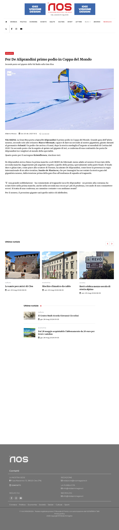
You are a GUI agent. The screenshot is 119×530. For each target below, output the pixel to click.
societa (82, 283)
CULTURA (61, 22)
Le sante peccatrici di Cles (19, 286)
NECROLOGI (107, 22)
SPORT (70, 22)
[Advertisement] (59, 219)
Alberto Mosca (10, 134)
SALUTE (52, 22)
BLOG (87, 22)
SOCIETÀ (43, 22)
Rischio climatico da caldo (56, 286)
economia (46, 282)
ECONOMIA (33, 22)
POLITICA (23, 22)
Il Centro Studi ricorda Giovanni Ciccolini (58, 316)
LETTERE (79, 22)
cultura (8, 282)
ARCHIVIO (97, 22)
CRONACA (13, 22)
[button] (107, 244)
